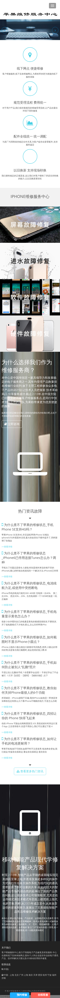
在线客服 (43, 995)
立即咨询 (11, 424)
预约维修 (22, 995)
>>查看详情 (7, 546)
